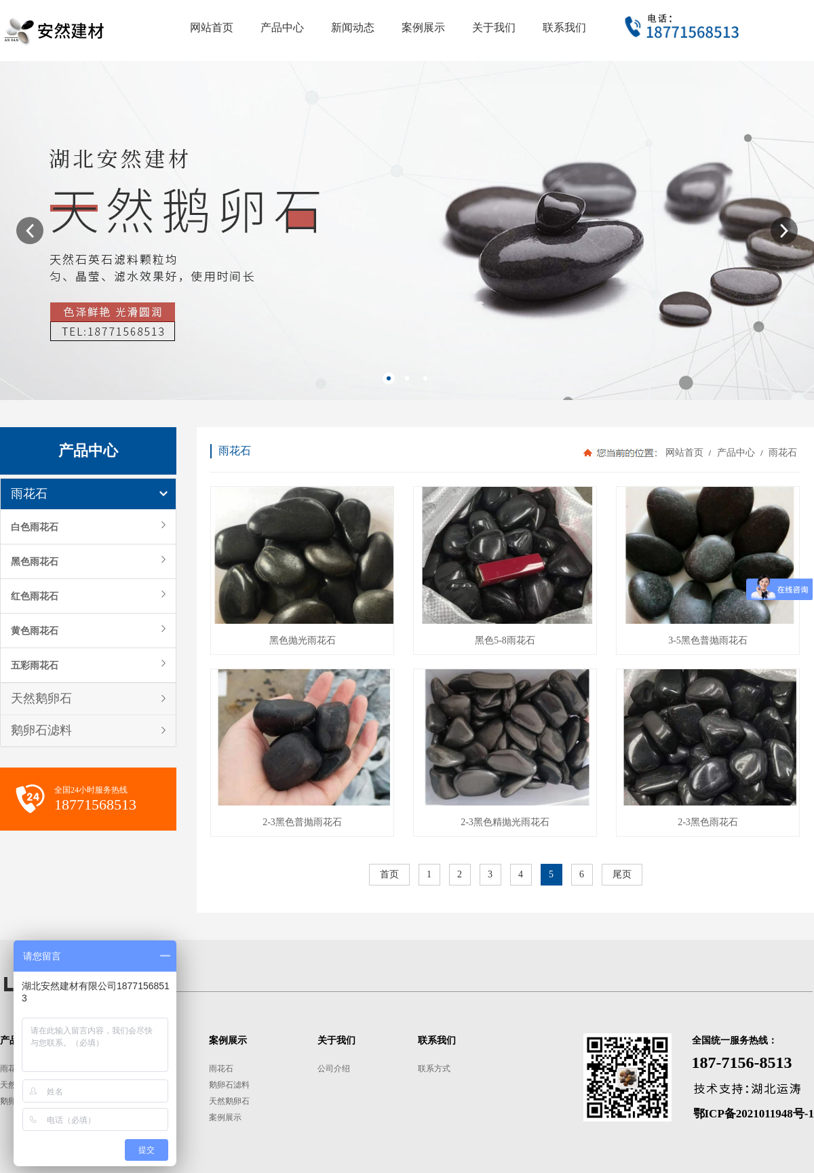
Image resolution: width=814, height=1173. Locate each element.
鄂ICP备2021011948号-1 (754, 1113)
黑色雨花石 (34, 561)
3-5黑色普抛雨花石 (708, 640)
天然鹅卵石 (41, 698)
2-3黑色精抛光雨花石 (505, 822)
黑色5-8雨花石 (505, 640)
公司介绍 (333, 1068)
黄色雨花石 (34, 630)
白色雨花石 (34, 526)
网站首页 (684, 453)
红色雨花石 (34, 596)
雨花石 (29, 493)
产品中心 (735, 453)
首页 (389, 874)
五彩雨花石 (34, 665)
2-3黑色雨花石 (708, 822)
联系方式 (434, 1068)
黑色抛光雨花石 (302, 640)
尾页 (622, 874)
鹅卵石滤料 (41, 730)
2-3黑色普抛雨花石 (302, 822)
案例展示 (225, 1117)
